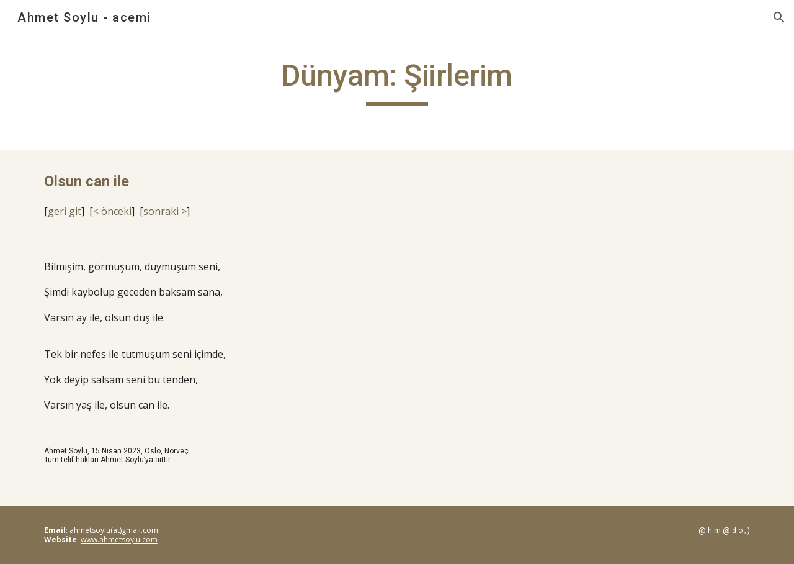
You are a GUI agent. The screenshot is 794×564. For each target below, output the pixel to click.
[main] (397, 81)
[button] (779, 17)
